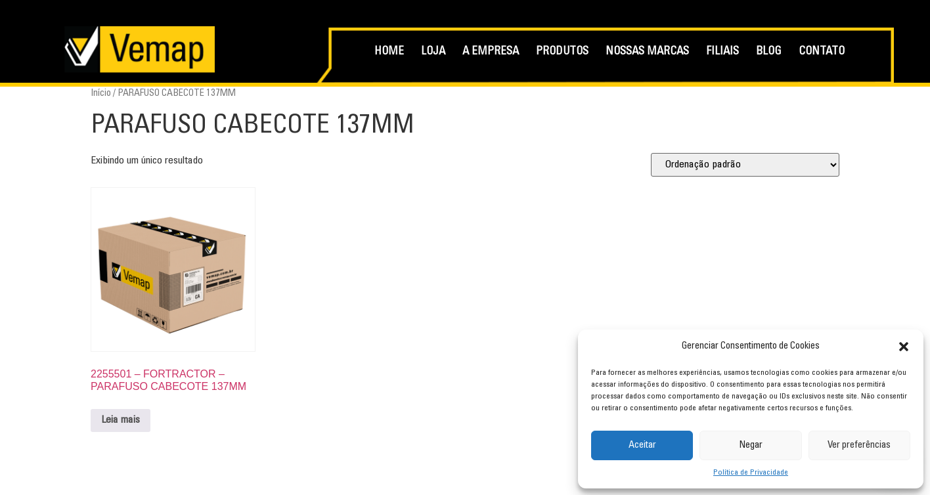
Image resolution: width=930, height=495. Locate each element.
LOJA (433, 52)
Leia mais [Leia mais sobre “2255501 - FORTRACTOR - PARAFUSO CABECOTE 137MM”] (120, 420)
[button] (903, 346)
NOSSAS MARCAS (647, 52)
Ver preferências (859, 445)
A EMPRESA (490, 52)
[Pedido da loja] (745, 165)
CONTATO (822, 52)
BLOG (769, 52)
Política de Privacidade (750, 473)
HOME (389, 52)
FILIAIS (722, 52)
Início (101, 93)
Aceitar (642, 445)
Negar (751, 445)
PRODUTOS (562, 52)
